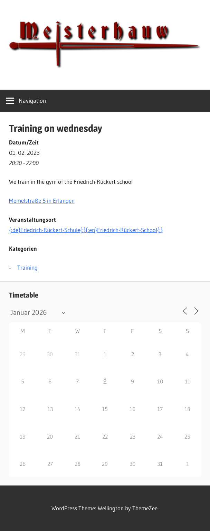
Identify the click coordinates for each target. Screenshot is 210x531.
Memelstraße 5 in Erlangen (42, 200)
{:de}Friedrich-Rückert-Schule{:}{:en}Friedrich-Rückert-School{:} (86, 229)
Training (27, 267)
